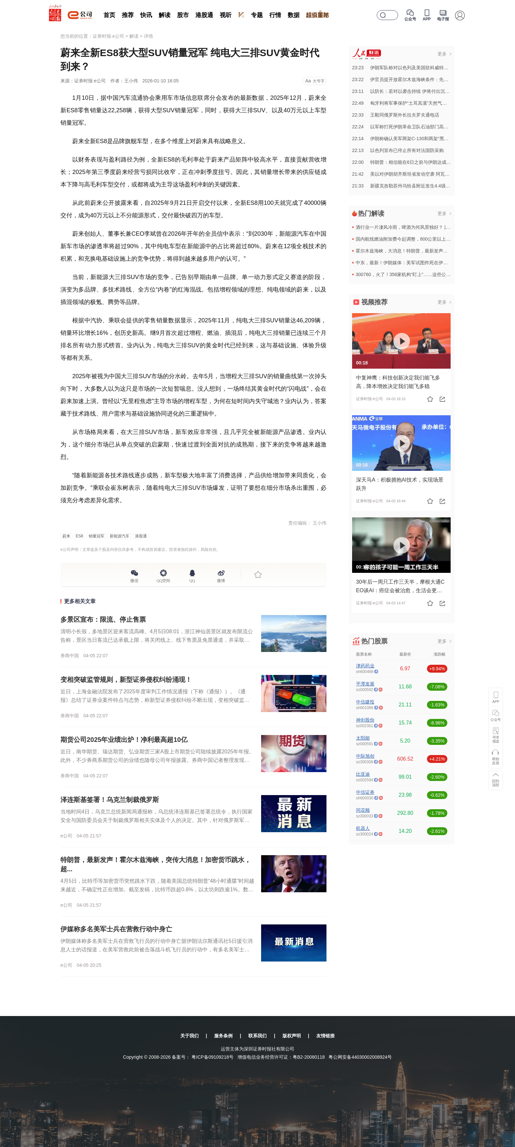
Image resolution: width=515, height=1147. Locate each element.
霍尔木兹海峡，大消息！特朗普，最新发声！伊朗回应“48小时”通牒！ (426, 250)
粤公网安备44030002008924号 (360, 1057)
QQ (192, 579)
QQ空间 (163, 579)
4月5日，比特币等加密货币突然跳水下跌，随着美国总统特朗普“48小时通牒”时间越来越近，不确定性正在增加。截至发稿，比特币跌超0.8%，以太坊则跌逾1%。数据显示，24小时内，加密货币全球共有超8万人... (157, 889)
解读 (164, 15)
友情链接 (325, 1035)
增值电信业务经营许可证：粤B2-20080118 (281, 1057)
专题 (257, 15)
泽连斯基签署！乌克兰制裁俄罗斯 (109, 799)
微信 (134, 579)
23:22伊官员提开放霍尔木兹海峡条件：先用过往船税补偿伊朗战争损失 (428, 79)
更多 (442, 53)
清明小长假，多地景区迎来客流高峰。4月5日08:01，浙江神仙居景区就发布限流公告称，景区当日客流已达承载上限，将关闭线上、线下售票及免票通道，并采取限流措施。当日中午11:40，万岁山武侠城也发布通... (156, 640)
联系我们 (257, 1035)
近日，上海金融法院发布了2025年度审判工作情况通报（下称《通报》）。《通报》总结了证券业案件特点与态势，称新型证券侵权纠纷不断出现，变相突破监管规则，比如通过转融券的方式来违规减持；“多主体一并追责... (155, 700)
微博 (221, 579)
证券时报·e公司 (108, 36)
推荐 (128, 15)
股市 (183, 15)
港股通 (204, 15)
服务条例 (223, 1035)
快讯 (146, 15)
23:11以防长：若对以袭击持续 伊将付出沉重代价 (405, 91)
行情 (275, 15)
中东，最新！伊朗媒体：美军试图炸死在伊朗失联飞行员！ (415, 262)
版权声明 (291, 1035)
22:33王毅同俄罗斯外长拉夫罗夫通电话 (395, 115)
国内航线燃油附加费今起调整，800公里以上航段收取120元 (416, 239)
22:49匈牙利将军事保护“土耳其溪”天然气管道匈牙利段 (411, 103)
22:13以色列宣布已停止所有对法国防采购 (398, 150)
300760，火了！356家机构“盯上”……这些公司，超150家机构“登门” (425, 274)
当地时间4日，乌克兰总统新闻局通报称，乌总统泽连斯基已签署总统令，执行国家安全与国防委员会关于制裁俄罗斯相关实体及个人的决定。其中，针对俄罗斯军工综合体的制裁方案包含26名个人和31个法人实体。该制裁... (156, 820)
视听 (226, 15)
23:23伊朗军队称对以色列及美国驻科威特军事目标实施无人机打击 (423, 67)
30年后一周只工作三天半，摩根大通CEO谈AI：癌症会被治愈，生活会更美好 (400, 590)
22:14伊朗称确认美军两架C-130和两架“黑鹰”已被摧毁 (410, 138)
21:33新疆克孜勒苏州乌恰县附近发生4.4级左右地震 (408, 185)
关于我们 (189, 1035)
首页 (109, 15)
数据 (294, 15)
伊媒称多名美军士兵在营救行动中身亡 (116, 929)
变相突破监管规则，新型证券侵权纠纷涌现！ (126, 679)
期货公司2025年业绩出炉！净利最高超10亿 (124, 739)
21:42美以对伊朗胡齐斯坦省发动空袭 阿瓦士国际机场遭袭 (414, 174)
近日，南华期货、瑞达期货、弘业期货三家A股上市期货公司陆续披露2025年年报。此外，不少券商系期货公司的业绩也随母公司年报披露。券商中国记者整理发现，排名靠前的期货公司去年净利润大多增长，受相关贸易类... (157, 760)
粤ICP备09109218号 (212, 1057)
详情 (148, 36)
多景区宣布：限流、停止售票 (103, 619)
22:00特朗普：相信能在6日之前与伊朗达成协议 (404, 162)
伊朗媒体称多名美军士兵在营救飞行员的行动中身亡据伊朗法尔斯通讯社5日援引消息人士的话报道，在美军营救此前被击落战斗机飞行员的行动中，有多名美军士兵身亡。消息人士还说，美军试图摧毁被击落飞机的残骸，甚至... (156, 949)
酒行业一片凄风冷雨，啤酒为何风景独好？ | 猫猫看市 (410, 227)
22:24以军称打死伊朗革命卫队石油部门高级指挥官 (407, 126)
